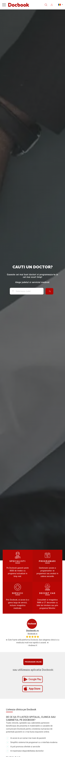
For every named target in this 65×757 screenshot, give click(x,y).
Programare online (33, 662)
